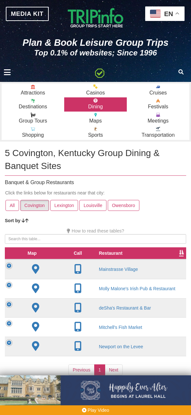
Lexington (64, 207)
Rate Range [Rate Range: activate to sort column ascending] (165, 258)
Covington (35, 207)
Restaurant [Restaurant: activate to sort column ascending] (59, 261)
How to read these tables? (95, 232)
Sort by (17, 222)
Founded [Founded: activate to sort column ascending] (136, 261)
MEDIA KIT (28, 14)
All (12, 207)
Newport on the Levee (69, 355)
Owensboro (123, 207)
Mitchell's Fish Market (69, 335)
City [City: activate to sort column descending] (105, 261)
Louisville (93, 207)
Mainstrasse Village (66, 277)
